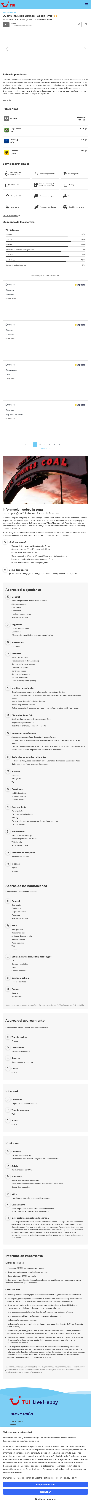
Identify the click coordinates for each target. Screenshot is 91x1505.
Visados (12, 1425)
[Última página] (64, 444)
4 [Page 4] (49, 445)
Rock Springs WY (9, 12)
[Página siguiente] (59, 444)
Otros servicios (11, 216)
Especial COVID (16, 1421)
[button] (6, 48)
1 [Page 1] (35, 445)
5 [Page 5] (54, 445)
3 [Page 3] (44, 445)
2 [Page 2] (40, 445)
